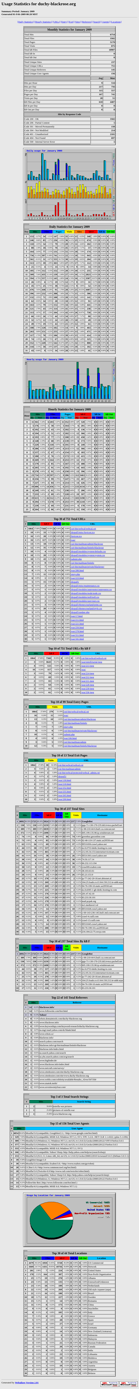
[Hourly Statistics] (43, 21)
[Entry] (64, 21)
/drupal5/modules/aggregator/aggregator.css (91, 589)
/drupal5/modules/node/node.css (86, 593)
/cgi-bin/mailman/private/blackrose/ (87, 566)
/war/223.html (77, 578)
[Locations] (115, 21)
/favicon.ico (76, 536)
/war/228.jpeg (87, 684)
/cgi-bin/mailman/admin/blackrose (87, 543)
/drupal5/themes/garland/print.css (86, 604)
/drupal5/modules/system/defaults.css (88, 551)
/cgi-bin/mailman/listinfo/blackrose (87, 547)
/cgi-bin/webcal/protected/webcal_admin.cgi (79, 772)
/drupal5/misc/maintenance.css (85, 585)
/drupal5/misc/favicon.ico (83, 532)
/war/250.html (77, 627)
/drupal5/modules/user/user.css (85, 600)
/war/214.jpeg (87, 673)
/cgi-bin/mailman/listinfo (82, 562)
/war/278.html (77, 631)
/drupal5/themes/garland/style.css (86, 608)
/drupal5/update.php (80, 612)
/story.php (75, 574)
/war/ (73, 540)
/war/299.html (64, 799)
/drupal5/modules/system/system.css (88, 555)
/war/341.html (77, 639)
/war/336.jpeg (87, 692)
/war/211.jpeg (87, 681)
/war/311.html (77, 635)
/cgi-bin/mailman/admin (75, 742)
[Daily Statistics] (26, 21)
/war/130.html (64, 780)
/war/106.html (70, 738)
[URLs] (56, 21)
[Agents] (105, 21)
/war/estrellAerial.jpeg (91, 662)
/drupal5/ (75, 581)
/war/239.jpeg (87, 688)
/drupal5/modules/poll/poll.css (85, 597)
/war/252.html (64, 787)
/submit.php (76, 559)
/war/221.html (77, 623)
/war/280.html (77, 570)
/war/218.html (64, 784)
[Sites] (78, 21)
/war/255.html (64, 791)
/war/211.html (77, 620)
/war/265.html (64, 795)
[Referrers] (86, 21)
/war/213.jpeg (87, 665)
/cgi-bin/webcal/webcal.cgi (83, 528)
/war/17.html (77, 616)
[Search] (97, 21)
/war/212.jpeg (87, 677)
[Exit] (71, 21)
